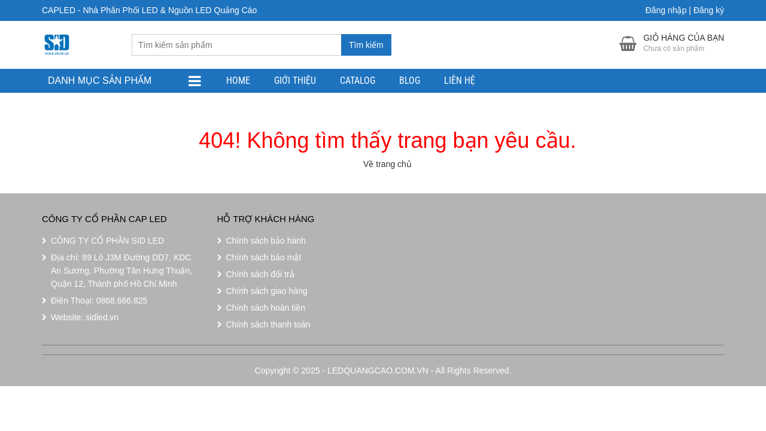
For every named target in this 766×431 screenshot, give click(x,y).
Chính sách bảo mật (264, 257)
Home (238, 80)
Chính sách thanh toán (268, 324)
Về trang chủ (387, 164)
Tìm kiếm (366, 45)
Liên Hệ (459, 80)
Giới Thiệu (295, 80)
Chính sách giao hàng (267, 291)
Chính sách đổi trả (260, 274)
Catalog (357, 80)
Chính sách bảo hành (266, 240)
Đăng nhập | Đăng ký (685, 10)
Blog (409, 80)
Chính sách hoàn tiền (266, 307)
